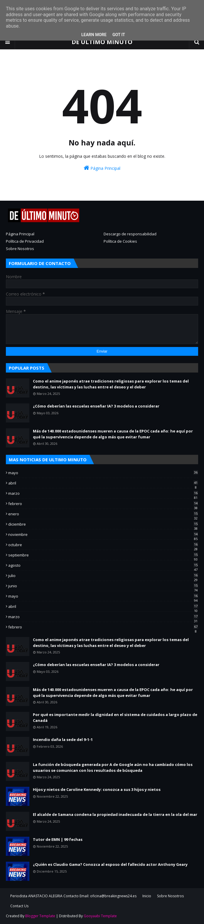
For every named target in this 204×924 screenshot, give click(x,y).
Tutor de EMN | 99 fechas (57, 839)
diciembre (103, 524)
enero (103, 513)
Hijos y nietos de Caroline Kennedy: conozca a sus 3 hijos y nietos (97, 789)
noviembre (103, 534)
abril (103, 483)
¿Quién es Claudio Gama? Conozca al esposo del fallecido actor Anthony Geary (110, 864)
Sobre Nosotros (20, 248)
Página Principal (102, 168)
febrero (103, 503)
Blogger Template (40, 915)
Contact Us (19, 905)
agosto (103, 565)
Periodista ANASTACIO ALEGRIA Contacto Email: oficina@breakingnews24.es (73, 895)
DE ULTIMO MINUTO (102, 42)
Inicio (146, 895)
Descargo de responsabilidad (130, 234)
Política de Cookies (120, 241)
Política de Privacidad (25, 241)
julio (103, 575)
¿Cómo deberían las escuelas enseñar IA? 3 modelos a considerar (96, 406)
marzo (103, 493)
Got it (118, 34)
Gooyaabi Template (100, 915)
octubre (103, 544)
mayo (103, 472)
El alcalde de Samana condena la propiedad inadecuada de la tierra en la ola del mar (115, 814)
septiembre (103, 555)
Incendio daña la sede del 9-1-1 (63, 739)
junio (103, 585)
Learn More (94, 34)
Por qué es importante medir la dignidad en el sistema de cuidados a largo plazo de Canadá (115, 717)
